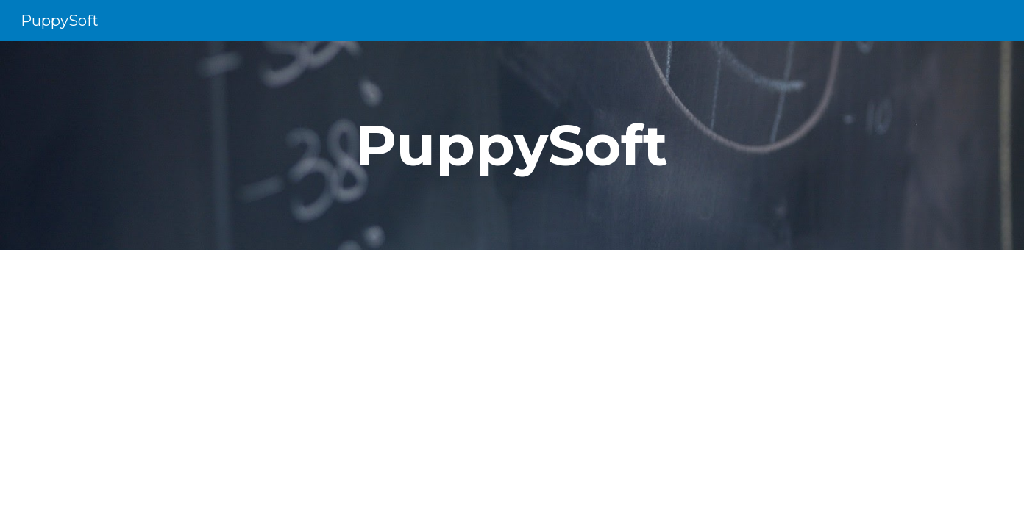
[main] (512, 145)
